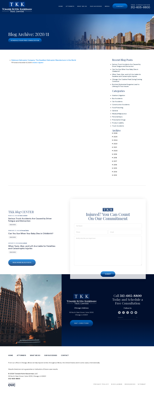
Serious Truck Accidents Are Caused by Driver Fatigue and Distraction (126, 65)
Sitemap (142, 387)
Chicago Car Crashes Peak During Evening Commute (127, 80)
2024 (114, 140)
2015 (114, 168)
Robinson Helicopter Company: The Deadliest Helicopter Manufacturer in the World (43, 60)
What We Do (82, 6)
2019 (114, 154)
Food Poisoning (117, 108)
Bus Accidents (117, 98)
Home (61, 6)
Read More (13, 228)
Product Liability (118, 123)
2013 (114, 175)
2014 (114, 171)
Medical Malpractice (119, 114)
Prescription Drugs (119, 120)
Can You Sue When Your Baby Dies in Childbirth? (125, 70)
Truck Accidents (118, 126)
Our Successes (96, 6)
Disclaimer (116, 387)
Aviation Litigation (38, 62)
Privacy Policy (101, 387)
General (115, 111)
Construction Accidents (121, 105)
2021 (114, 147)
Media (107, 6)
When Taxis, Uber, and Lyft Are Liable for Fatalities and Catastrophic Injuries (126, 75)
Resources (130, 387)
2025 (114, 136)
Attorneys (70, 6)
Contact (120, 6)
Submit (108, 277)
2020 (114, 150)
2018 (114, 157)
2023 (114, 143)
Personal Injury (117, 117)
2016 (114, 164)
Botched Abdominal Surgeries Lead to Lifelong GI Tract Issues (125, 85)
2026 (114, 133)
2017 (114, 161)
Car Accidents (117, 102)
